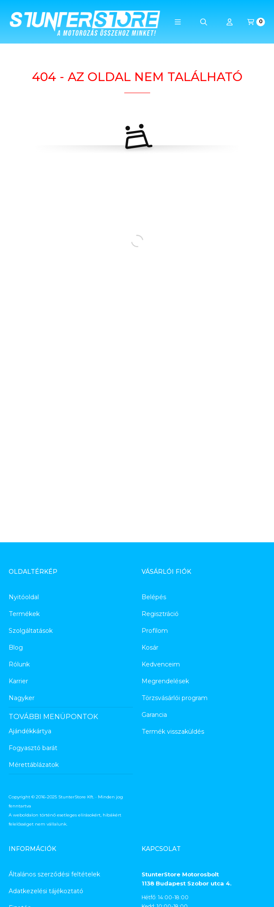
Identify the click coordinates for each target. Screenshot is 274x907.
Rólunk (19, 664)
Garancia (154, 715)
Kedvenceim (161, 664)
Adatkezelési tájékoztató (46, 891)
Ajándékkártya (30, 731)
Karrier (18, 681)
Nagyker (22, 698)
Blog (16, 647)
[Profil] (229, 22)
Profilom (155, 631)
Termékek (24, 614)
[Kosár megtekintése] (256, 22)
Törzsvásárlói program (175, 698)
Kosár (150, 647)
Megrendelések (165, 681)
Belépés (154, 597)
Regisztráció (160, 614)
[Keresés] (203, 22)
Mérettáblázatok (34, 765)
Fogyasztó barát (33, 748)
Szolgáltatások (31, 631)
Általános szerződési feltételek (54, 874)
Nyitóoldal (24, 597)
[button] (177, 22)
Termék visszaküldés (173, 731)
